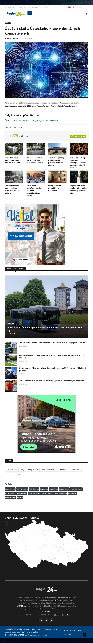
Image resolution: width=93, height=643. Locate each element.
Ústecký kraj (12, 469)
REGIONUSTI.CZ (16, 127)
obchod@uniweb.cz (63, 615)
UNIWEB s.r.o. (22, 606)
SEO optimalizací (58, 609)
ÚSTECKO (8, 23)
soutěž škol (75, 469)
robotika (63, 469)
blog (8, 474)
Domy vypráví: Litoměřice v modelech (54, 188)
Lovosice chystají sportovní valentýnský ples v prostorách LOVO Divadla (78, 162)
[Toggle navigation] (29, 13)
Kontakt (27, 7)
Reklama (35, 7)
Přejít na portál (78, 136)
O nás (20, 7)
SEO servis (44, 7)
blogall (17, 474)
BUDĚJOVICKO (8, 380)
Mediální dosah (56, 600)
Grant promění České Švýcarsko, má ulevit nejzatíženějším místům (34, 190)
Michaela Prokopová (12, 38)
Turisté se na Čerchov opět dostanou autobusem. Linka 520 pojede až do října (52, 343)
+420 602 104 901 (30, 615)
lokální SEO (46, 612)
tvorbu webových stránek (36, 609)
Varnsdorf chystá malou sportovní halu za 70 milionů (12, 160)
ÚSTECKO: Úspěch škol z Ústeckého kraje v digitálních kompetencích (31, 120)
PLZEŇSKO (11, 323)
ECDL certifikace (48, 469)
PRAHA (7, 355)
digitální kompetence (29, 469)
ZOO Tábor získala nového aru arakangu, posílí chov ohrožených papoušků (51, 381)
